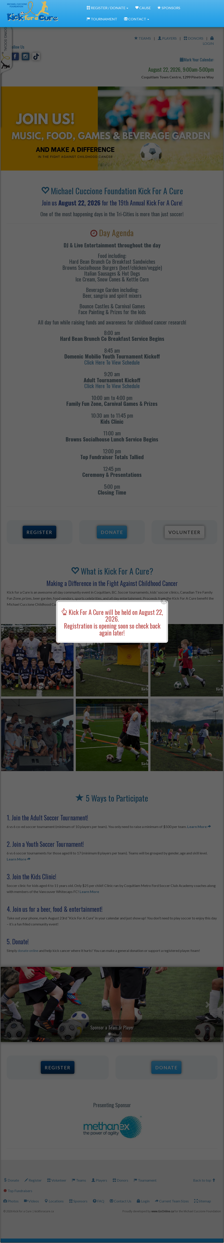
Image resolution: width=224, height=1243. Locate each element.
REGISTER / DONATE (107, 8)
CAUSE (143, 8)
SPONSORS (168, 8)
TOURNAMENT (102, 19)
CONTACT (136, 19)
